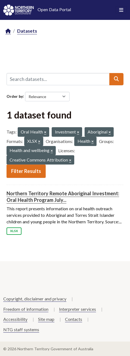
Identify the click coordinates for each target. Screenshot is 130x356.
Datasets (27, 31)
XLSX (14, 231)
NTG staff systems (21, 329)
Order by (15, 96)
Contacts (73, 319)
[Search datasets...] (58, 79)
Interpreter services (77, 309)
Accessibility (15, 319)
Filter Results (26, 171)
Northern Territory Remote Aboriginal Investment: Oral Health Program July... (63, 196)
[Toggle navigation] (121, 10)
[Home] (8, 31)
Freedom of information (25, 309)
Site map (46, 319)
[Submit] (116, 79)
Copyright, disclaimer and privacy (34, 298)
